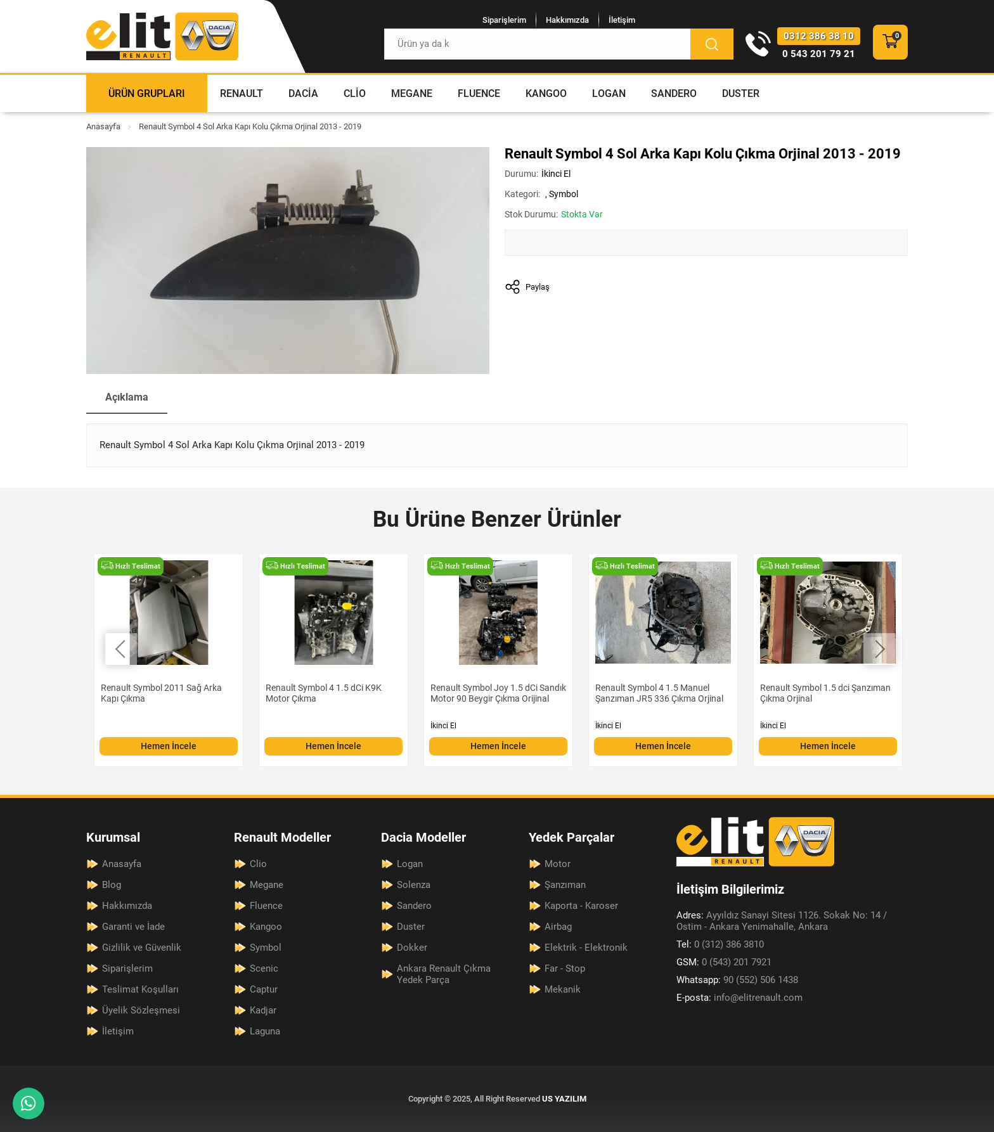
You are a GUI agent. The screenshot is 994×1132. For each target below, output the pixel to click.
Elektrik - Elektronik (586, 947)
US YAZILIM (564, 1098)
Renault (241, 93)
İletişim (622, 20)
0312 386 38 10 (819, 36)
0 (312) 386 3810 (720, 944)
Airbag (558, 926)
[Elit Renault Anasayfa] (162, 36)
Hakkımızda (567, 20)
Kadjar (263, 1010)
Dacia (303, 93)
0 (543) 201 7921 (723, 962)
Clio (355, 93)
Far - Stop (565, 968)
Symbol (563, 194)
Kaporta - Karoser (581, 905)
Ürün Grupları (146, 93)
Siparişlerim (504, 20)
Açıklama (126, 397)
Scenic (264, 968)
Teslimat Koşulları (140, 989)
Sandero (674, 93)
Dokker (412, 947)
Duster (740, 93)
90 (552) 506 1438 (737, 980)
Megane (411, 93)
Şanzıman (565, 885)
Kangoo (546, 93)
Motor (558, 864)
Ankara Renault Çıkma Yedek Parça (444, 974)
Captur (264, 989)
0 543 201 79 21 (818, 54)
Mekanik (563, 989)
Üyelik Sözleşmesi (141, 1010)
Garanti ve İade (133, 926)
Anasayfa (103, 126)
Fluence (479, 93)
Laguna (265, 1031)
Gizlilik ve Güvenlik (141, 947)
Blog (111, 885)
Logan (609, 93)
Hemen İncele (169, 746)
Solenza (413, 885)
